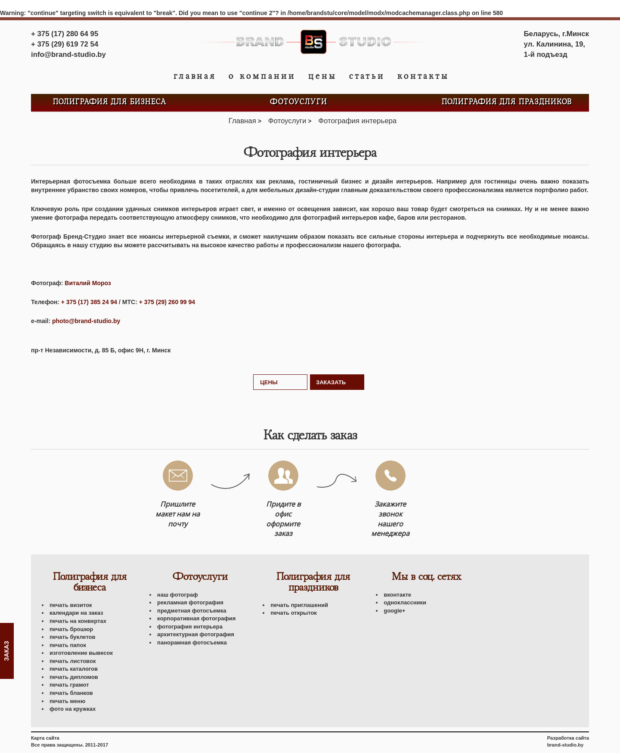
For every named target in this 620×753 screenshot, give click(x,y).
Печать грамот (69, 684)
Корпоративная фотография (196, 618)
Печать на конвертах (78, 621)
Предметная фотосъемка (191, 610)
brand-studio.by (565, 744)
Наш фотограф (177, 594)
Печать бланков (71, 693)
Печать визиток (71, 605)
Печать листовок (73, 661)
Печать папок (68, 645)
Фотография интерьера (190, 626)
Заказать (331, 382)
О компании (262, 76)
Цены (322, 76)
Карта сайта (45, 738)
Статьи (367, 76)
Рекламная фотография (190, 602)
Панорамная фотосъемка (192, 642)
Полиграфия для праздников (507, 102)
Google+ (394, 610)
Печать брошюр (71, 629)
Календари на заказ (76, 613)
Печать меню (67, 701)
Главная (195, 76)
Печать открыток (293, 613)
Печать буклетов (73, 637)
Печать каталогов (74, 669)
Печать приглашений (299, 605)
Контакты (423, 76)
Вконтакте (397, 594)
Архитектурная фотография (195, 634)
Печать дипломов (74, 677)
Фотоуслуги (298, 102)
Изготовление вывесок (81, 653)
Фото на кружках (73, 709)
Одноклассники (405, 602)
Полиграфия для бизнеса (110, 102)
